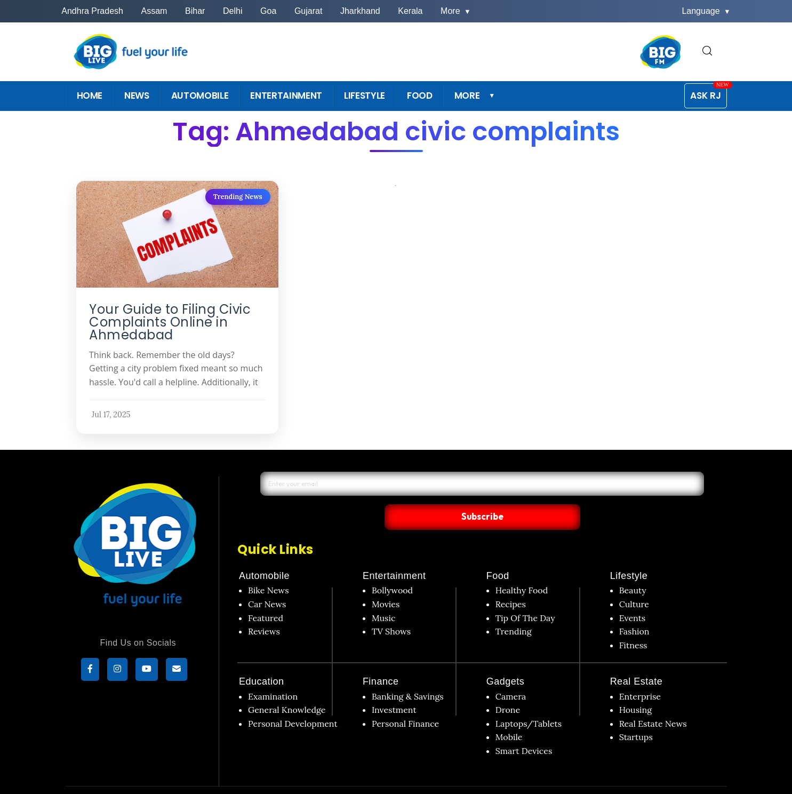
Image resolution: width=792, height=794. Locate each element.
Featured (265, 595)
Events (632, 595)
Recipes (510, 581)
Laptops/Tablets (528, 701)
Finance (381, 659)
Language (706, 10)
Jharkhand (360, 10)
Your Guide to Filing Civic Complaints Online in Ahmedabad (170, 322)
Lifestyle (629, 554)
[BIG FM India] (660, 51)
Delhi (232, 10)
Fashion (634, 609)
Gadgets (505, 659)
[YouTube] (146, 670)
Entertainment (394, 554)
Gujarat (308, 10)
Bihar (195, 10)
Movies (386, 581)
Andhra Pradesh (92, 10)
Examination (273, 674)
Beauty (632, 568)
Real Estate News (653, 701)
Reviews (264, 609)
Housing (635, 687)
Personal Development (293, 701)
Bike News (268, 568)
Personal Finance (405, 701)
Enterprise (640, 674)
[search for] (707, 51)
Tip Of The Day (525, 595)
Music (384, 595)
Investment (394, 687)
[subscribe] (176, 670)
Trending (513, 609)
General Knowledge (286, 687)
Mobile (509, 715)
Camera (510, 674)
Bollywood (392, 568)
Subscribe (584, 494)
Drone (507, 687)
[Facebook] (90, 670)
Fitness (633, 622)
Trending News (237, 196)
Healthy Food (521, 568)
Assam (154, 10)
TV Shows (391, 609)
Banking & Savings (408, 674)
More (456, 10)
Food (497, 554)
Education (261, 659)
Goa (268, 10)
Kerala (410, 10)
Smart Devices (524, 728)
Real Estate (636, 659)
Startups (636, 715)
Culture (634, 581)
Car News (267, 581)
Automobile (264, 554)
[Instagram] (117, 670)
